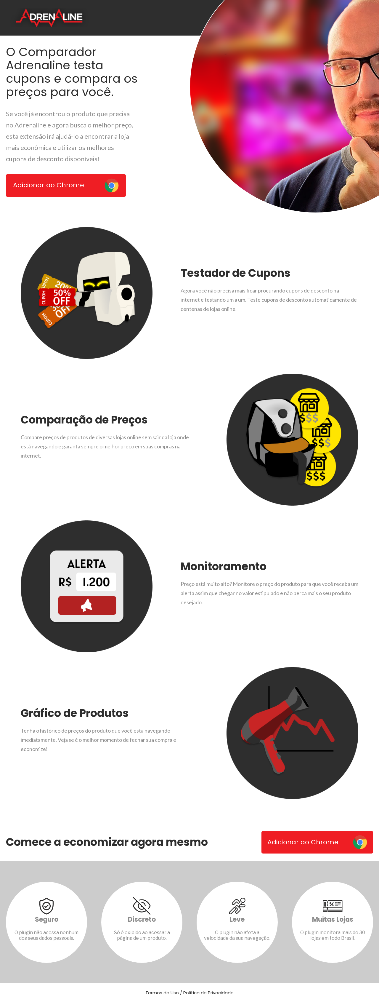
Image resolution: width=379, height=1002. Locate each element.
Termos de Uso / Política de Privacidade (189, 993)
